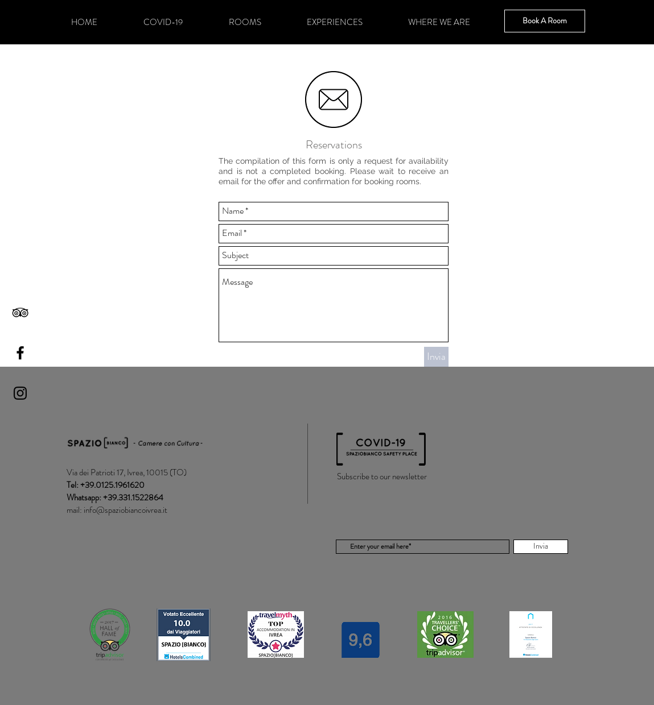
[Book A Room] (544, 21)
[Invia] (436, 357)
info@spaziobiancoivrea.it (125, 510)
